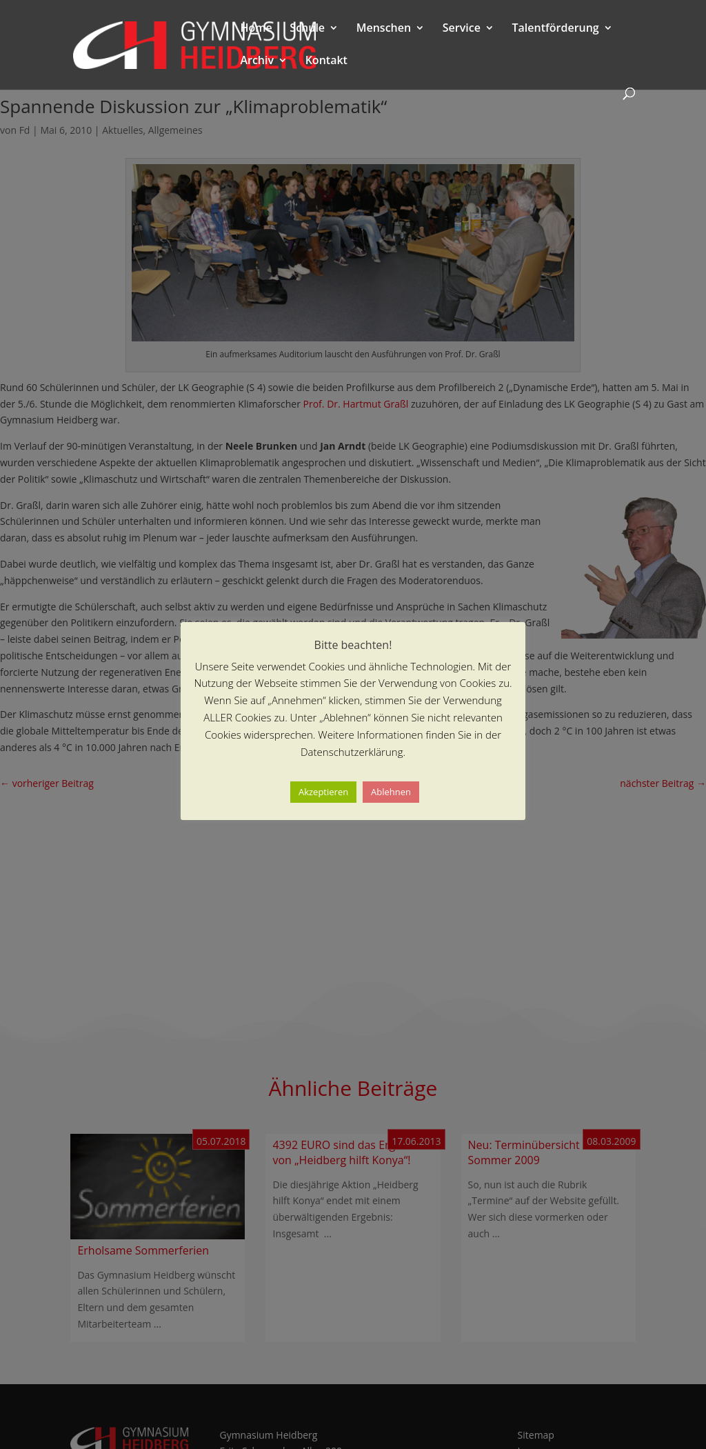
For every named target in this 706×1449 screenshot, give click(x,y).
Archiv (257, 61)
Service (462, 29)
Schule (307, 29)
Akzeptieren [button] (323, 792)
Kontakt (326, 61)
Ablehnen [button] (391, 792)
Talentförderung (555, 29)
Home (256, 29)
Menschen (383, 29)
